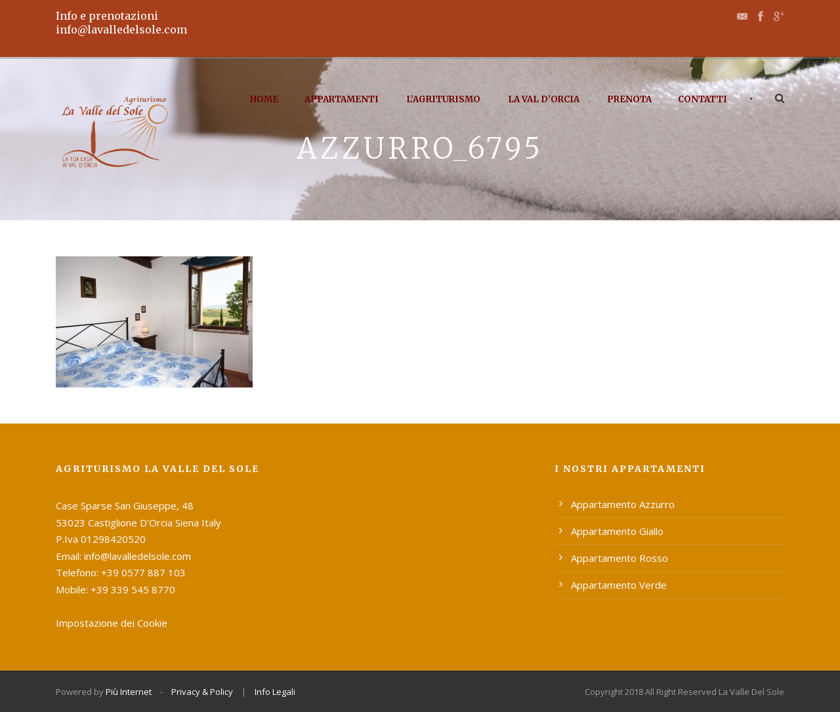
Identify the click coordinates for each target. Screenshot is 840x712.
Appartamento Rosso (619, 557)
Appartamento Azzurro (623, 504)
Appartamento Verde (619, 584)
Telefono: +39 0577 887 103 (121, 572)
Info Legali (275, 692)
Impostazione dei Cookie (111, 622)
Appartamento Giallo (617, 531)
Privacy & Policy (202, 692)
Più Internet (129, 692)
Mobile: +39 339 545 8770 (115, 589)
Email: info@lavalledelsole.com (123, 556)
